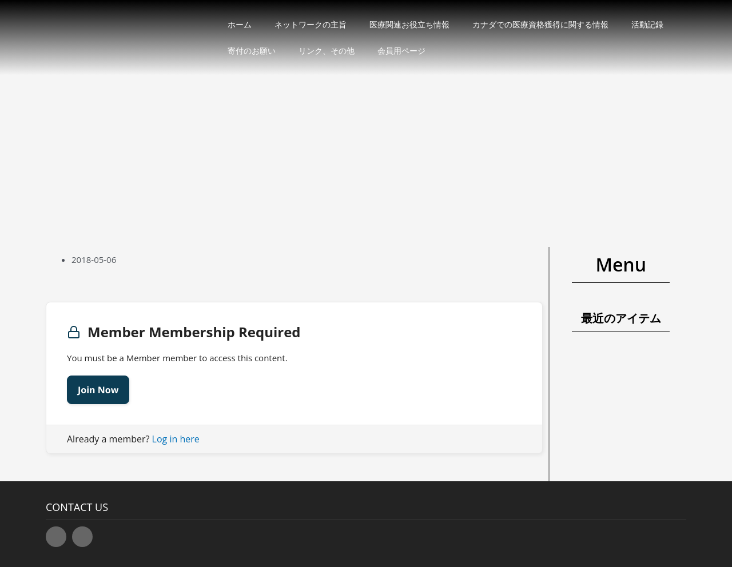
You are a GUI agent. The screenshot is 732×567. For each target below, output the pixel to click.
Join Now (98, 390)
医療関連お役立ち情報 (409, 24)
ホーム (240, 24)
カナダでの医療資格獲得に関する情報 (540, 24)
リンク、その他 (327, 50)
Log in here (176, 439)
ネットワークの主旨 (310, 24)
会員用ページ (401, 50)
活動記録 (647, 24)
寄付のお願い (252, 50)
